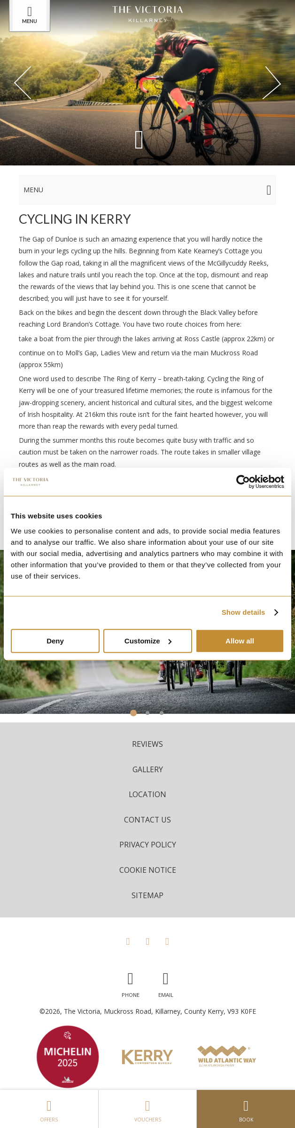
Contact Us (147, 820)
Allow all (239, 641)
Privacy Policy (147, 844)
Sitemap (147, 895)
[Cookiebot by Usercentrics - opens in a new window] (243, 482)
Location (147, 794)
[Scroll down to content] (139, 138)
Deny (55, 641)
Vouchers (147, 1109)
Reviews (147, 744)
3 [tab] (161, 713)
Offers (49, 1109)
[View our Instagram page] (147, 941)
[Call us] (130, 982)
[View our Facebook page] (128, 941)
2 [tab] (147, 713)
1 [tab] (133, 713)
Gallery (147, 769)
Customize (147, 641)
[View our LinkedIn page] (167, 941)
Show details (243, 612)
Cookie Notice (147, 870)
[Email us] (166, 982)
